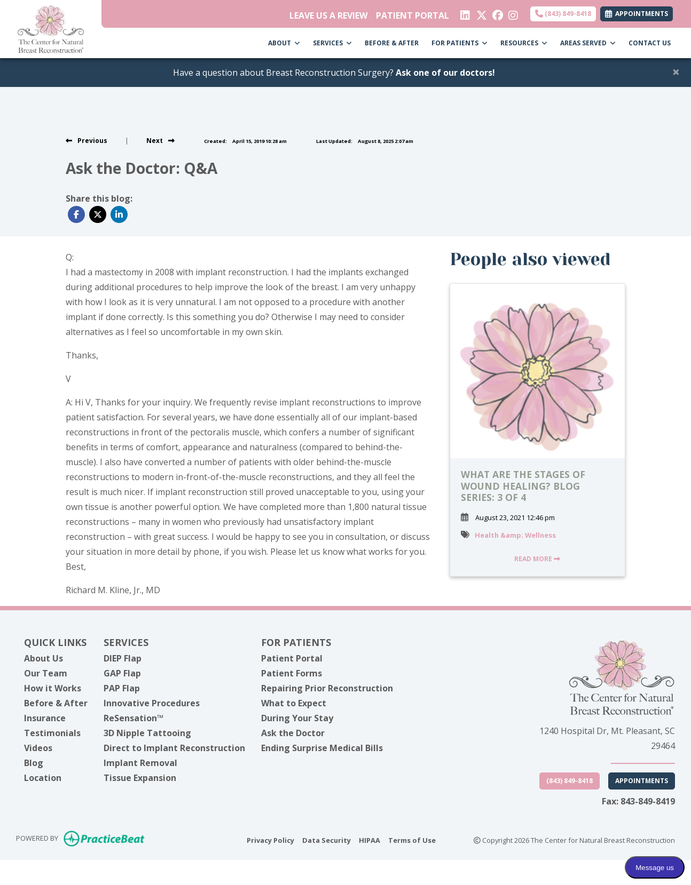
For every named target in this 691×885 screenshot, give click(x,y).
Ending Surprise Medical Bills (322, 748)
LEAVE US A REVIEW (328, 15)
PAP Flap (122, 688)
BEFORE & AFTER (392, 42)
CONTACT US (650, 42)
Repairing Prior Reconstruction (327, 688)
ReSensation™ (133, 718)
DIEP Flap (123, 658)
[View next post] (160, 140)
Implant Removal (140, 763)
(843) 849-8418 (563, 13)
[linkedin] (464, 13)
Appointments (641, 780)
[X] (480, 13)
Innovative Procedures (152, 703)
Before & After (56, 703)
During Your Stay (297, 718)
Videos (38, 748)
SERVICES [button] (332, 42)
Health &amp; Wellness (515, 535)
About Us (43, 658)
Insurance (45, 718)
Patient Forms (291, 673)
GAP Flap (122, 673)
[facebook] (496, 13)
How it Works (52, 688)
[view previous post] (86, 140)
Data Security (326, 839)
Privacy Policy (270, 839)
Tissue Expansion (140, 778)
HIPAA (369, 839)
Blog (33, 763)
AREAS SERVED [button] (588, 42)
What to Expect (293, 703)
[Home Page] (50, 28)
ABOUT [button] (284, 42)
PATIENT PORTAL (412, 15)
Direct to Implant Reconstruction (174, 748)
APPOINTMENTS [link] (636, 13)
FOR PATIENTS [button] (459, 42)
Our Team (45, 673)
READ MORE (537, 558)
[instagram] (512, 13)
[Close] (676, 71)
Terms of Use (412, 839)
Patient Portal (292, 658)
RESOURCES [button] (523, 42)
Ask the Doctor (293, 733)
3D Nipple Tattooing (147, 733)
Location (42, 778)
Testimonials (52, 733)
